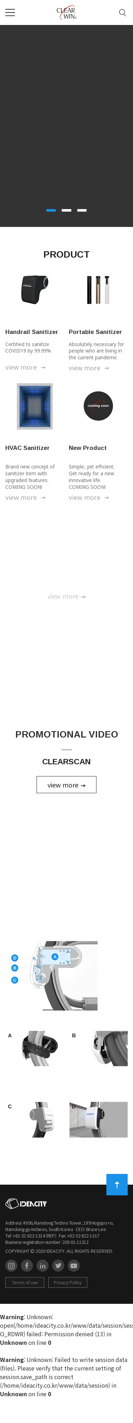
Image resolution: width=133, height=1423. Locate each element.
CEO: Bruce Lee (90, 1254)
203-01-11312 (75, 1267)
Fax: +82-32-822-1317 (78, 1260)
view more (26, 367)
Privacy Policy (68, 1307)
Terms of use (25, 1307)
